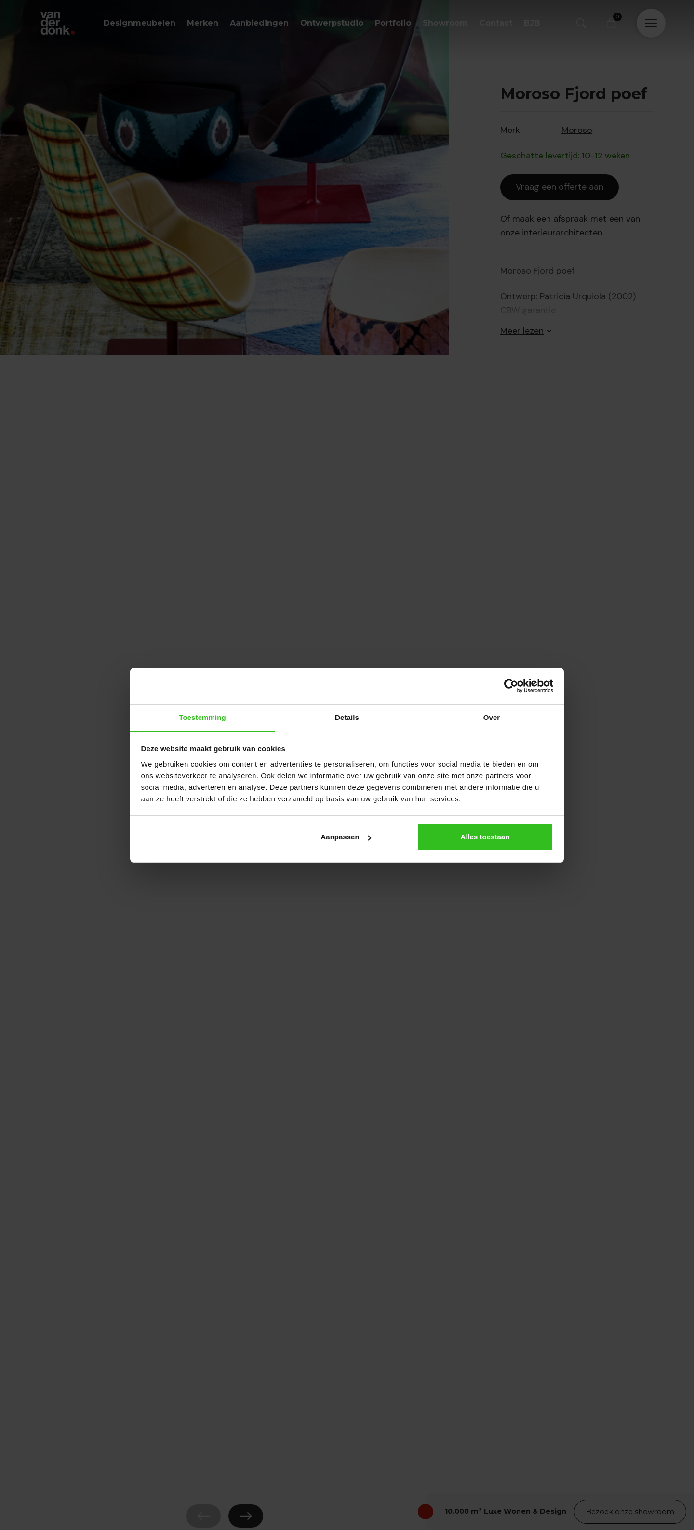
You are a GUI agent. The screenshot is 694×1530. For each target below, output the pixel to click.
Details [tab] (347, 717)
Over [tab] (491, 717)
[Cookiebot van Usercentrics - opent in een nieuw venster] (511, 686)
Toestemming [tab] (202, 717)
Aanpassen (346, 837)
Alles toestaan (485, 837)
